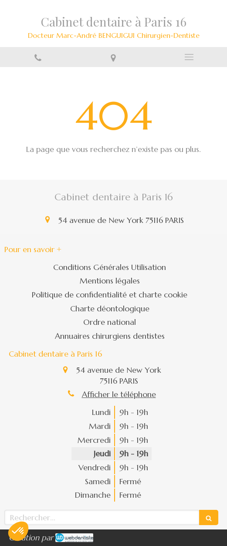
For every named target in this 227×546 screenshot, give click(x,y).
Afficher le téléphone (119, 394)
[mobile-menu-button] (189, 57)
